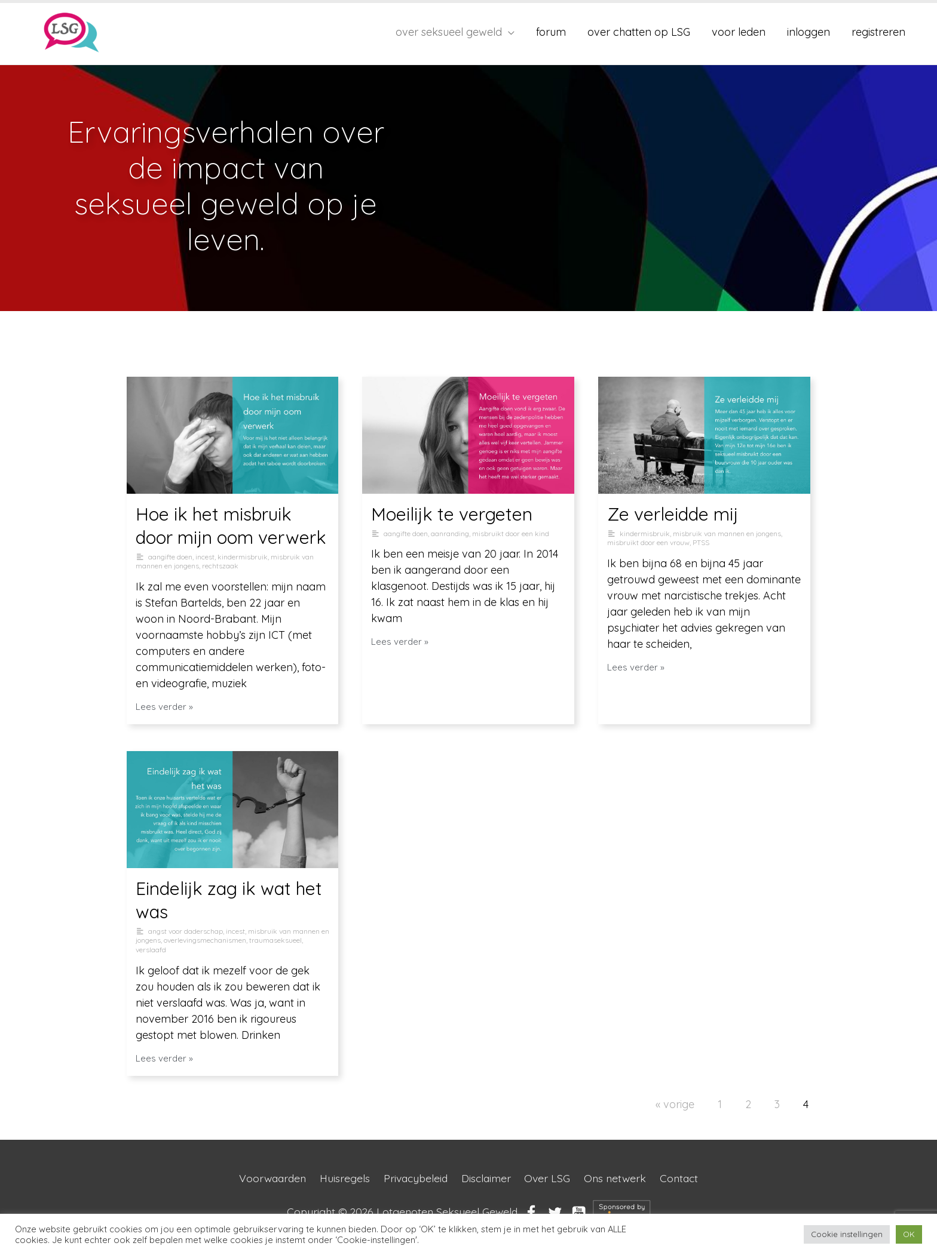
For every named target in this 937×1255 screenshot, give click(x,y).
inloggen (808, 32)
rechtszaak (220, 565)
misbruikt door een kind (510, 533)
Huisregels (342, 1178)
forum (551, 32)
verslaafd (151, 949)
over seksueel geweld (449, 32)
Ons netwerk (619, 1178)
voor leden (738, 32)
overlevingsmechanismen (205, 940)
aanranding (450, 533)
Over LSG (549, 1178)
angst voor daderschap (185, 931)
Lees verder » (164, 706)
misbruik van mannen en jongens (727, 533)
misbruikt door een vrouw (648, 542)
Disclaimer (487, 1178)
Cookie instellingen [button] (847, 1234)
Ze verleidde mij (672, 514)
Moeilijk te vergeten (451, 514)
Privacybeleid (414, 1178)
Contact (685, 1178)
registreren (878, 32)
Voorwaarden (268, 1178)
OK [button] (909, 1234)
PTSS (701, 542)
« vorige (675, 1104)
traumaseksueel (275, 940)
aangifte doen (170, 556)
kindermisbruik (243, 556)
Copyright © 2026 (401, 1212)
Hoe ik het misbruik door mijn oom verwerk (231, 526)
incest (205, 556)
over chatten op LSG (638, 32)
